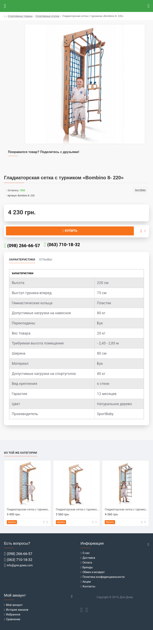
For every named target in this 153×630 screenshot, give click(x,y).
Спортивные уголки (47, 16)
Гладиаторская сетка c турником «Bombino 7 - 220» (28, 509)
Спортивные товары (20, 16)
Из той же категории (20, 452)
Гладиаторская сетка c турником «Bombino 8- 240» (126, 509)
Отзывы (45, 259)
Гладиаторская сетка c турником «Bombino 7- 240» (77, 509)
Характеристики (22, 259)
